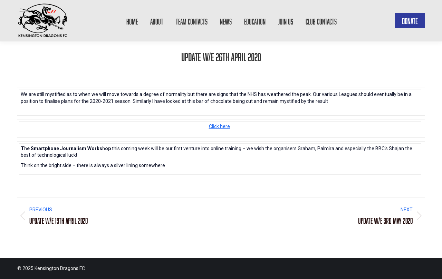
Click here (219, 126)
